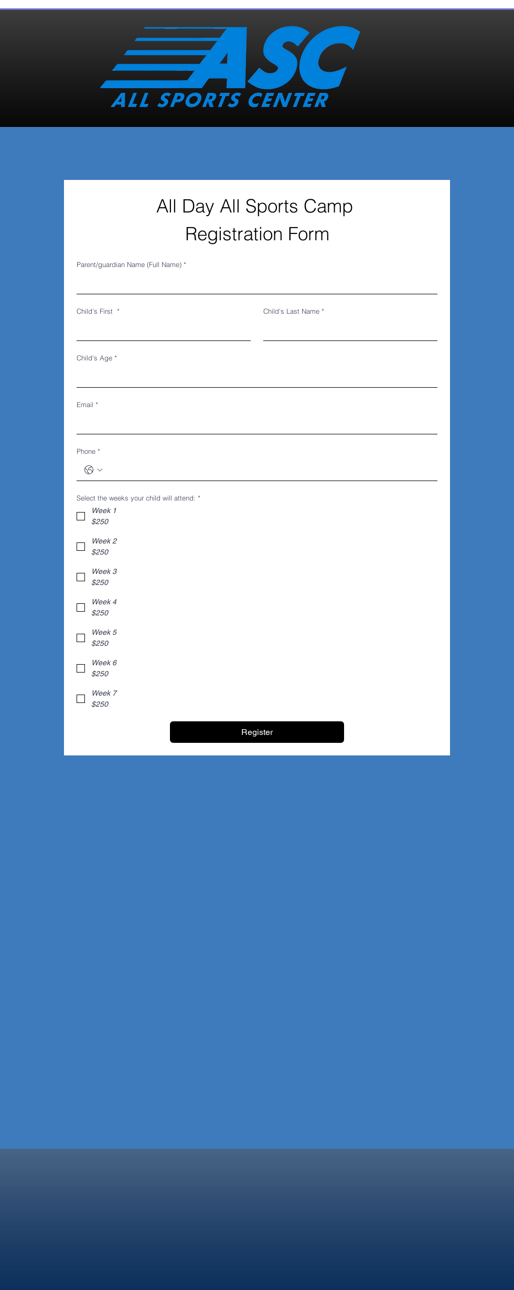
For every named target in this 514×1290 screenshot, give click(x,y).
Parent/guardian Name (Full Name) (131, 264)
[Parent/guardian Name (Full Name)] (254, 283)
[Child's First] (160, 329)
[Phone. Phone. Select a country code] (93, 470)
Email (87, 404)
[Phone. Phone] (267, 470)
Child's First (98, 311)
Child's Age (97, 358)
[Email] (254, 423)
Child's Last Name (293, 311)
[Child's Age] (254, 376)
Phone (88, 451)
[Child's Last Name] (347, 329)
